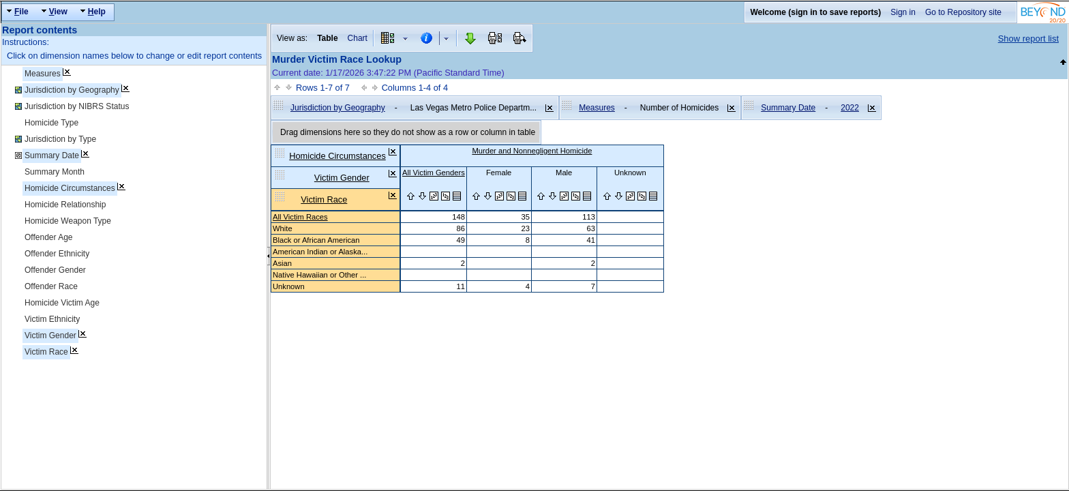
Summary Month (55, 172)
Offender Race (51, 286)
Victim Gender (50, 335)
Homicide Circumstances (70, 188)
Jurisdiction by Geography (72, 90)
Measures (43, 73)
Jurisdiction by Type (60, 139)
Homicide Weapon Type (68, 221)
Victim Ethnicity (52, 319)
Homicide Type (51, 123)
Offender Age (49, 237)
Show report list (1028, 38)
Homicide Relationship (65, 204)
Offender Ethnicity (57, 253)
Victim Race (46, 352)
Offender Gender (55, 270)
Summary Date (52, 155)
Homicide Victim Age (62, 303)
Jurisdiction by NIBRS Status (77, 106)
